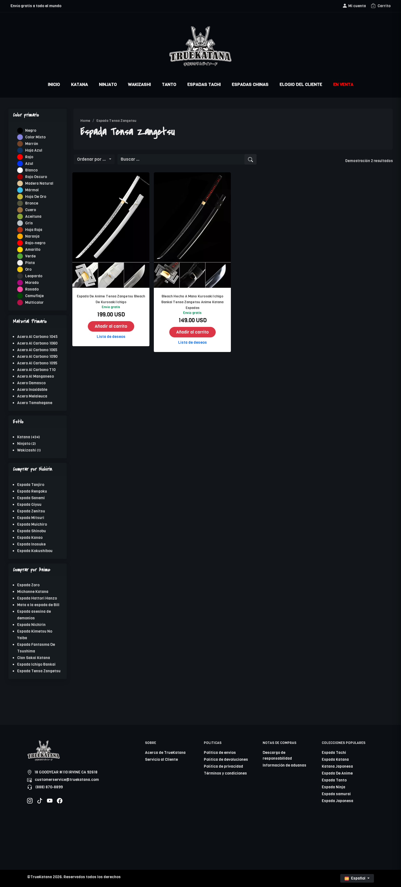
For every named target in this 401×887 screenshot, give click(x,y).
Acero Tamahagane (34, 402)
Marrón (31, 143)
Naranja (32, 236)
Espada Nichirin (31, 624)
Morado (32, 282)
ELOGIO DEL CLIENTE (300, 84)
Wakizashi (26, 450)
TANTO (169, 84)
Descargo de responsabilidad (277, 755)
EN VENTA (343, 84)
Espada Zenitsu (31, 511)
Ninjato (23, 443)
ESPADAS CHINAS (250, 84)
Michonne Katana (32, 591)
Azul (29, 163)
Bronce (31, 203)
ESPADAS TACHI (204, 84)
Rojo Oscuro (36, 176)
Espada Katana (335, 759)
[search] (250, 159)
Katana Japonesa (337, 766)
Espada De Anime (337, 773)
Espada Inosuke (31, 544)
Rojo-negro (35, 243)
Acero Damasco (31, 383)
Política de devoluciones (226, 759)
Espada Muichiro (32, 524)
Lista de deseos (111, 336)
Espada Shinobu (31, 531)
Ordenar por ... (92, 159)
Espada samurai (336, 794)
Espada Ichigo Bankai (36, 664)
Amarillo (32, 249)
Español (355, 878)
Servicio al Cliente (161, 759)
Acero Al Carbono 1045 (37, 336)
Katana (23, 437)
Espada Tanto (334, 780)
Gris (29, 223)
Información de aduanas (284, 765)
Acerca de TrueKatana (165, 752)
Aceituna (33, 216)
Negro (30, 130)
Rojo (29, 157)
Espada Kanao (30, 537)
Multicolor (34, 302)
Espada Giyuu (29, 504)
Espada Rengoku (32, 491)
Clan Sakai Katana (33, 657)
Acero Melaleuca (32, 396)
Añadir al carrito (111, 326)
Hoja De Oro (35, 196)
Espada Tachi (334, 752)
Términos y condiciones (225, 773)
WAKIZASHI (139, 84)
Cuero (30, 210)
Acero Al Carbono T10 (36, 369)
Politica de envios (220, 752)
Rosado (32, 289)
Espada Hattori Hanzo (37, 598)
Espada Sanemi (31, 498)
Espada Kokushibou (34, 550)
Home (85, 120)
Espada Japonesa (337, 800)
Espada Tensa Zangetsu (38, 671)
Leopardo (33, 276)
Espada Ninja (333, 787)
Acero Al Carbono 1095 (37, 363)
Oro (28, 269)
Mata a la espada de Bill (38, 605)
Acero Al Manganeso (35, 376)
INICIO (54, 84)
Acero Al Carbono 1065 (37, 350)
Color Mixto (35, 137)
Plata (30, 262)
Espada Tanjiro (30, 484)
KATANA (79, 84)
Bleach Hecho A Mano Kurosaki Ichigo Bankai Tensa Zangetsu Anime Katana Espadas (192, 302)
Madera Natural (39, 183)
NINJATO (108, 84)
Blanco (31, 170)
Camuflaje (34, 296)
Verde (30, 256)
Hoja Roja (33, 229)
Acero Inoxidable (32, 389)
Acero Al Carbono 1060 (37, 343)
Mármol (32, 190)
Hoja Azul (33, 150)
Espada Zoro (28, 585)
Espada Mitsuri (30, 517)
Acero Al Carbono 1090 (37, 356)
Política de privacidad (223, 766)
